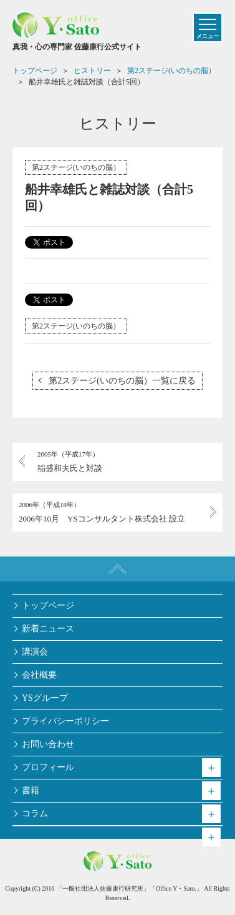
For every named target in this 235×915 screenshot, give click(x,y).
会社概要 (39, 675)
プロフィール (48, 767)
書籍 (30, 790)
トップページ (48, 605)
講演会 (35, 651)
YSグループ (45, 698)
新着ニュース (48, 628)
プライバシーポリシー (65, 721)
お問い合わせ (48, 744)
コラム (35, 813)
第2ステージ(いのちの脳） (76, 167)
